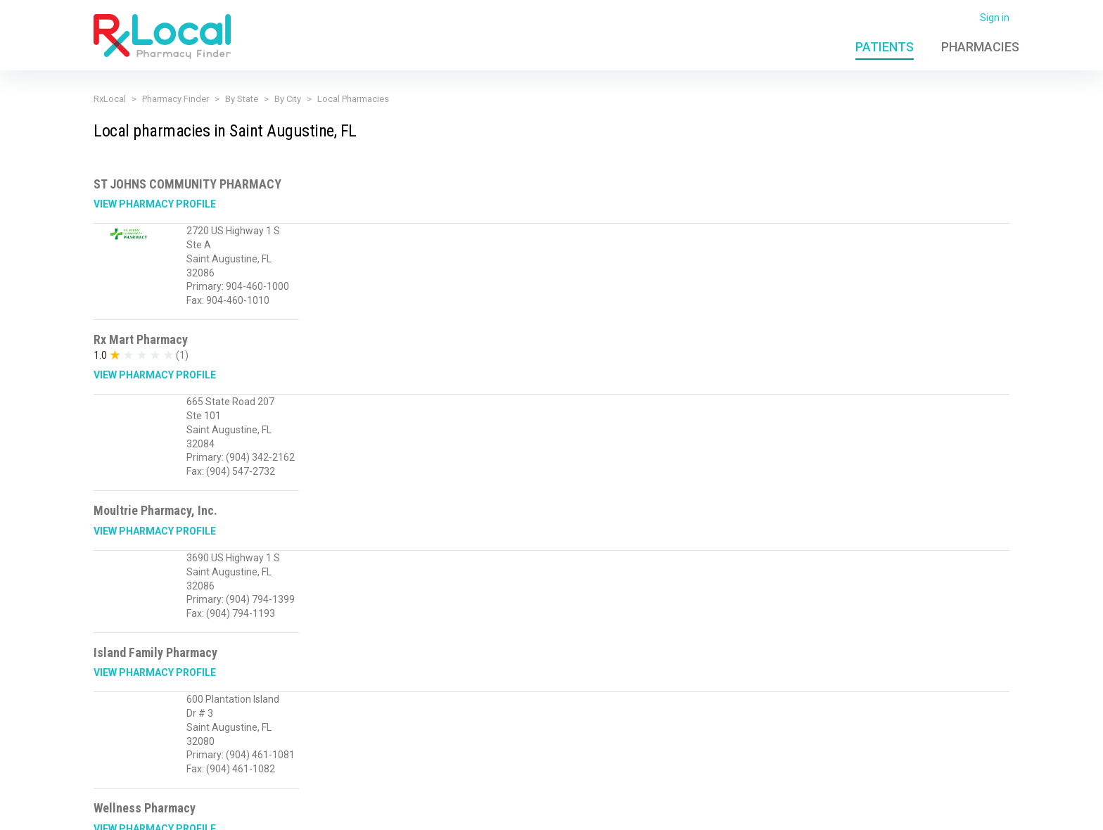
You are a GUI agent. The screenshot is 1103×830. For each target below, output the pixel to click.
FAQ (791, 811)
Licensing (443, 811)
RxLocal (110, 99)
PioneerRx (986, 811)
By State (241, 99)
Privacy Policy (308, 811)
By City (287, 99)
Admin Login (742, 811)
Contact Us (836, 811)
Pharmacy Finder (175, 99)
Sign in (994, 17)
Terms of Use (380, 811)
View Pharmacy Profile (155, 204)
